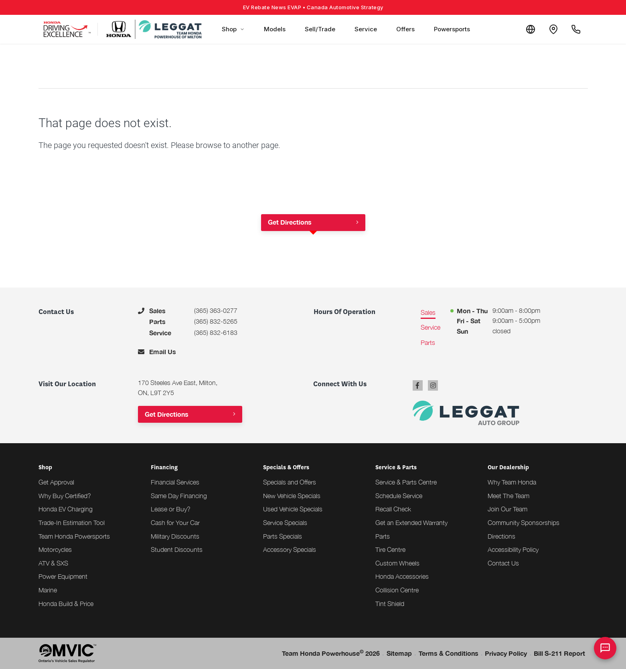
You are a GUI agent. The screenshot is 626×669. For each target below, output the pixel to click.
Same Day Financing (179, 496)
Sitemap (399, 653)
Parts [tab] (428, 343)
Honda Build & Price (65, 604)
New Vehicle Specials (291, 496)
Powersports (452, 29)
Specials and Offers (289, 482)
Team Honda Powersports (74, 536)
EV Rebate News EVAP (313, 7)
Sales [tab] (428, 312)
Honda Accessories (402, 576)
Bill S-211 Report (559, 653)
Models (275, 29)
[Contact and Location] (551, 29)
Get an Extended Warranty (411, 523)
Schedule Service (398, 496)
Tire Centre (390, 549)
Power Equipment (62, 576)
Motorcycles (55, 549)
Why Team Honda (512, 482)
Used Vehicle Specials (292, 509)
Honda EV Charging (65, 509)
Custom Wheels (397, 563)
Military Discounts (175, 536)
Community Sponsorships (523, 523)
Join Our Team (507, 509)
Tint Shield (389, 604)
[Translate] (527, 29)
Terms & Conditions (448, 653)
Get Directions (290, 222)
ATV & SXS (53, 563)
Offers (405, 29)
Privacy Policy (506, 653)
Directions (501, 536)
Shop (233, 29)
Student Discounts (177, 549)
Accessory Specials (289, 549)
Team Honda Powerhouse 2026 (331, 653)
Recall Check (393, 509)
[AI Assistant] (605, 648)
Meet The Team (508, 496)
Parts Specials (282, 536)
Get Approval (56, 482)
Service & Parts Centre (406, 482)
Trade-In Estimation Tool (71, 523)
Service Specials (285, 523)
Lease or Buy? (170, 509)
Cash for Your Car (175, 523)
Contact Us (503, 563)
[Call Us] (575, 29)
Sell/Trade (320, 29)
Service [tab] (430, 327)
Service (366, 29)
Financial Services (175, 482)
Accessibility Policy (513, 549)
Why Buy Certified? (64, 496)
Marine (47, 590)
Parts (382, 536)
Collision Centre (397, 590)
